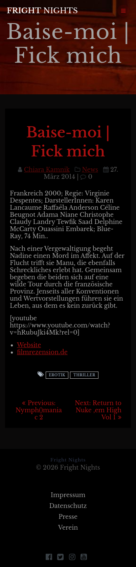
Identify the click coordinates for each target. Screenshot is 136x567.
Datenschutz (68, 506)
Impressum (68, 495)
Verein (68, 527)
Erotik (57, 375)
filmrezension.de (42, 352)
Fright (42, 10)
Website (29, 345)
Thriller (84, 375)
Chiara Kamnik (47, 169)
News (90, 169)
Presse (68, 517)
